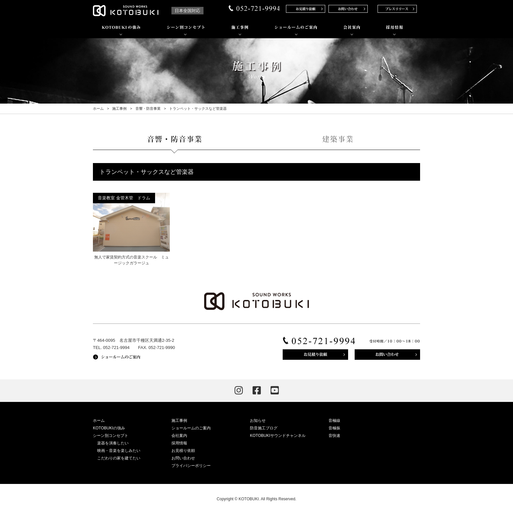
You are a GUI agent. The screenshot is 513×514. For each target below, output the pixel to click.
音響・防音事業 (148, 108)
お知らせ (258, 420)
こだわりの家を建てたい (118, 458)
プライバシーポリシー (191, 465)
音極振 (334, 428)
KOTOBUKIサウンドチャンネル (278, 435)
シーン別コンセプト (110, 435)
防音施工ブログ (263, 428)
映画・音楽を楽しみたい (118, 450)
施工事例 (119, 108)
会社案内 (179, 435)
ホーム (98, 108)
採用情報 (179, 443)
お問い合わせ (183, 458)
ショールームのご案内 (191, 428)
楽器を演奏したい (113, 443)
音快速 (334, 435)
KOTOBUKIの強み (109, 428)
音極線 (334, 420)
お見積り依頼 (183, 450)
